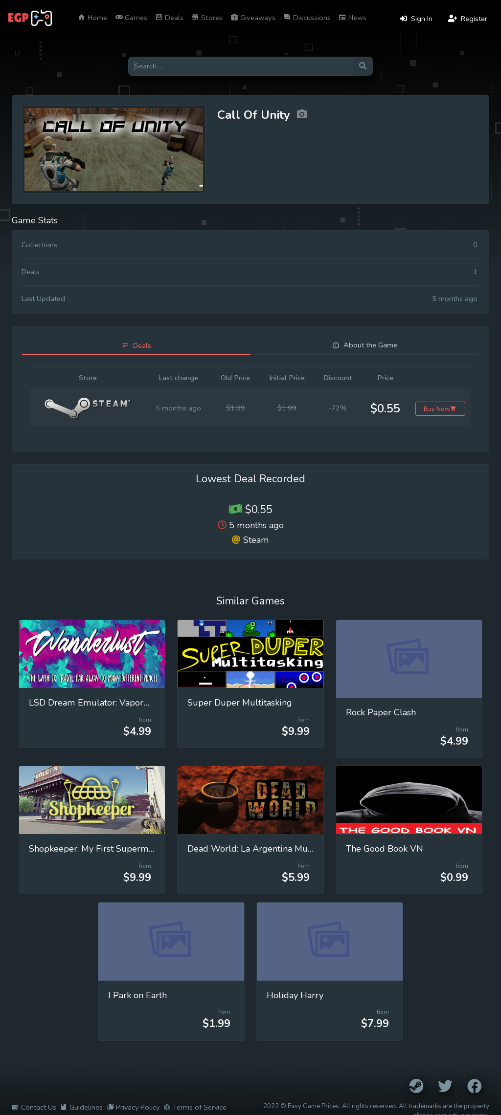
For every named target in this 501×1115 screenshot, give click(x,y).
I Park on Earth (137, 995)
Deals (169, 17)
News (352, 17)
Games (131, 17)
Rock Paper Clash (381, 712)
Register (467, 18)
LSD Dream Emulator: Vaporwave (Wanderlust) (125, 702)
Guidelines (81, 1107)
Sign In (416, 18)
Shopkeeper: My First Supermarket (99, 849)
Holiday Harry (295, 995)
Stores (207, 17)
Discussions (307, 17)
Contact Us (34, 1107)
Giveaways (252, 17)
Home (92, 17)
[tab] (136, 345)
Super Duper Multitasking (239, 702)
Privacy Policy (133, 1107)
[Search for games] (240, 66)
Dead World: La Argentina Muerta (255, 849)
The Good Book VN (384, 849)
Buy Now (440, 409)
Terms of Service (195, 1107)
